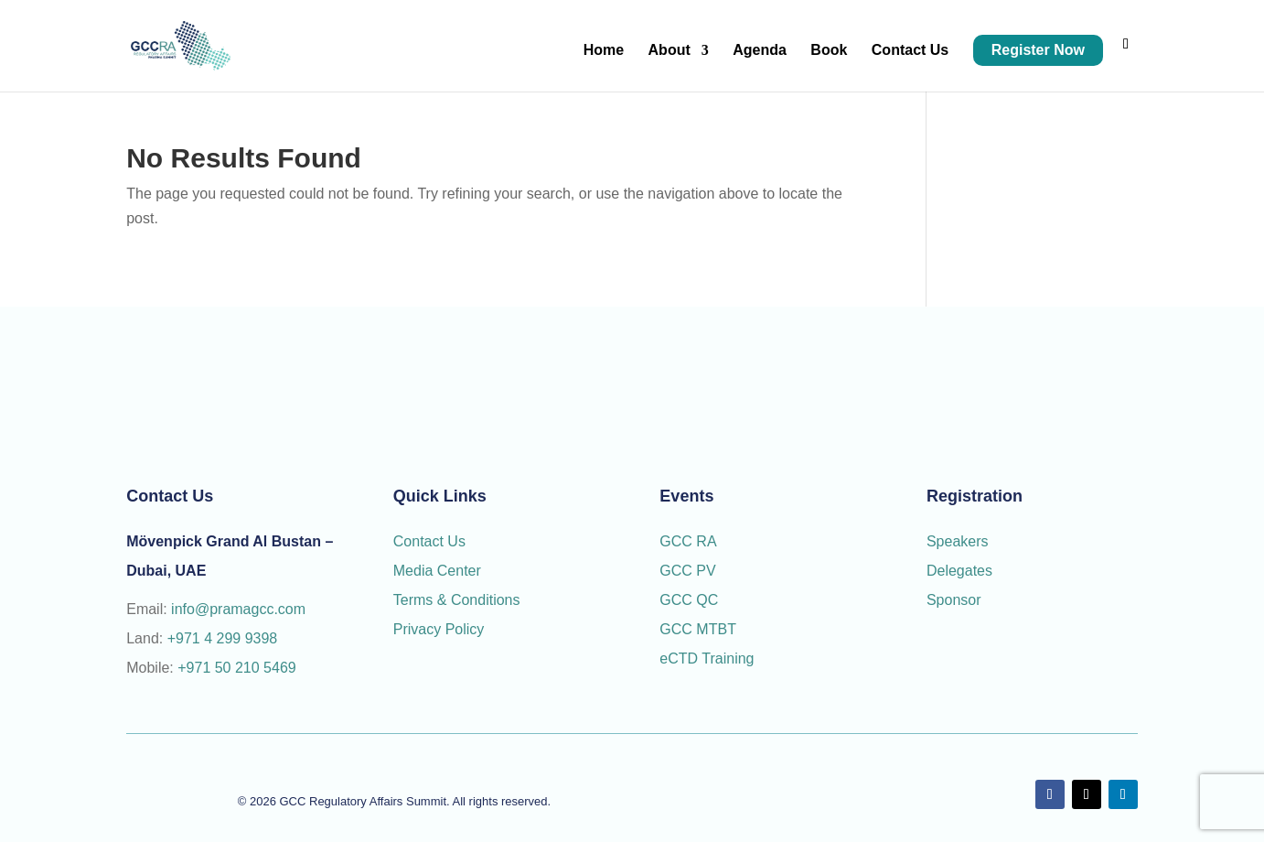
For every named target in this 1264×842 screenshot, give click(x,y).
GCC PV (687, 570)
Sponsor (956, 600)
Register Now (1038, 50)
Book (828, 51)
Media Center (437, 570)
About (669, 51)
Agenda (760, 51)
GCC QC (688, 600)
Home (604, 51)
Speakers (958, 541)
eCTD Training (706, 658)
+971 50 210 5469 (236, 667)
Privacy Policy (439, 629)
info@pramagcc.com (238, 609)
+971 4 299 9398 (222, 638)
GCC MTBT (697, 629)
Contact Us (910, 51)
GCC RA (687, 541)
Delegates (962, 570)
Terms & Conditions (456, 600)
